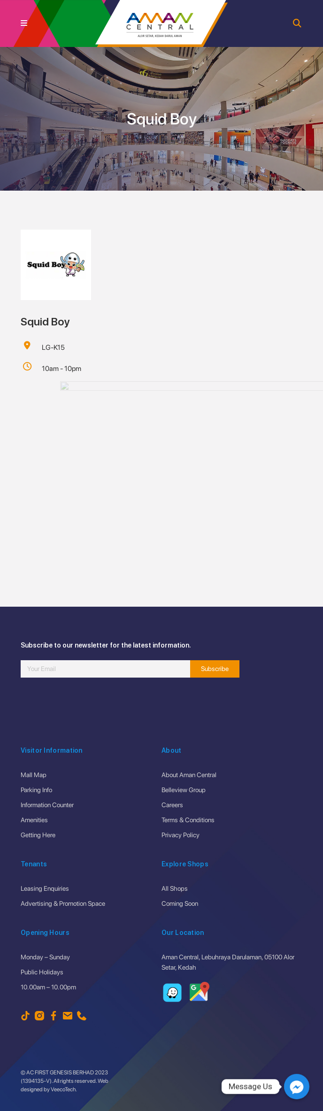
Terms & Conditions (188, 820)
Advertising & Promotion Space (63, 903)
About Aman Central (189, 775)
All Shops (175, 888)
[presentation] (92, 710)
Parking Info (36, 790)
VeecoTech (63, 1089)
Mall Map (33, 775)
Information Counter (47, 805)
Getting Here (38, 835)
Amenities (34, 820)
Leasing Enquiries (45, 888)
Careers (172, 805)
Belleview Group (184, 790)
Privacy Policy (181, 835)
